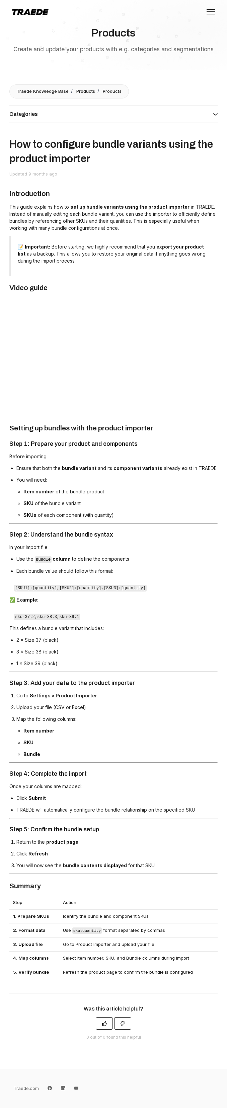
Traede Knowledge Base (43, 91)
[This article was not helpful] (122, 1023)
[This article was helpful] (104, 1023)
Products (85, 91)
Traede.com (26, 1088)
